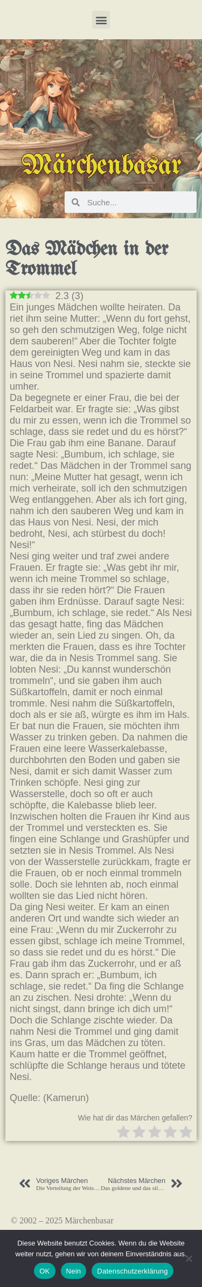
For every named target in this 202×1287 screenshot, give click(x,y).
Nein (73, 1271)
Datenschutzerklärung (132, 1271)
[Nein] (188, 1258)
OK (44, 1271)
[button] (101, 20)
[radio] (123, 1133)
